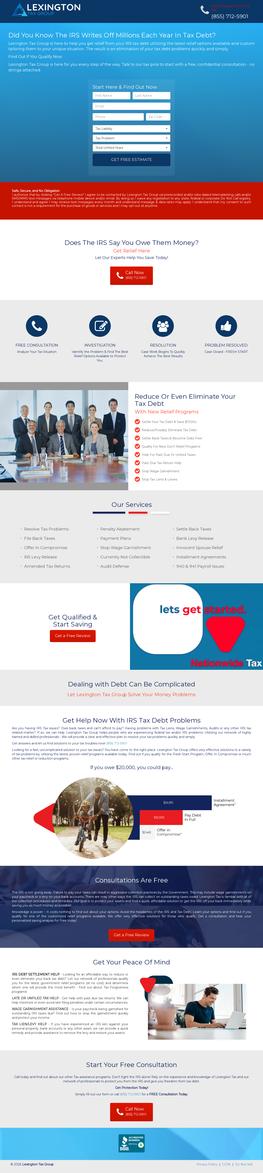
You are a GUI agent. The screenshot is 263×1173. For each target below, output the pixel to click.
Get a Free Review (72, 635)
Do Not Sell (243, 1164)
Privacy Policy (206, 1164)
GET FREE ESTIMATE (131, 159)
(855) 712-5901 (229, 16)
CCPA (226, 1164)
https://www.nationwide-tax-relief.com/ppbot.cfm (37, 1171)
